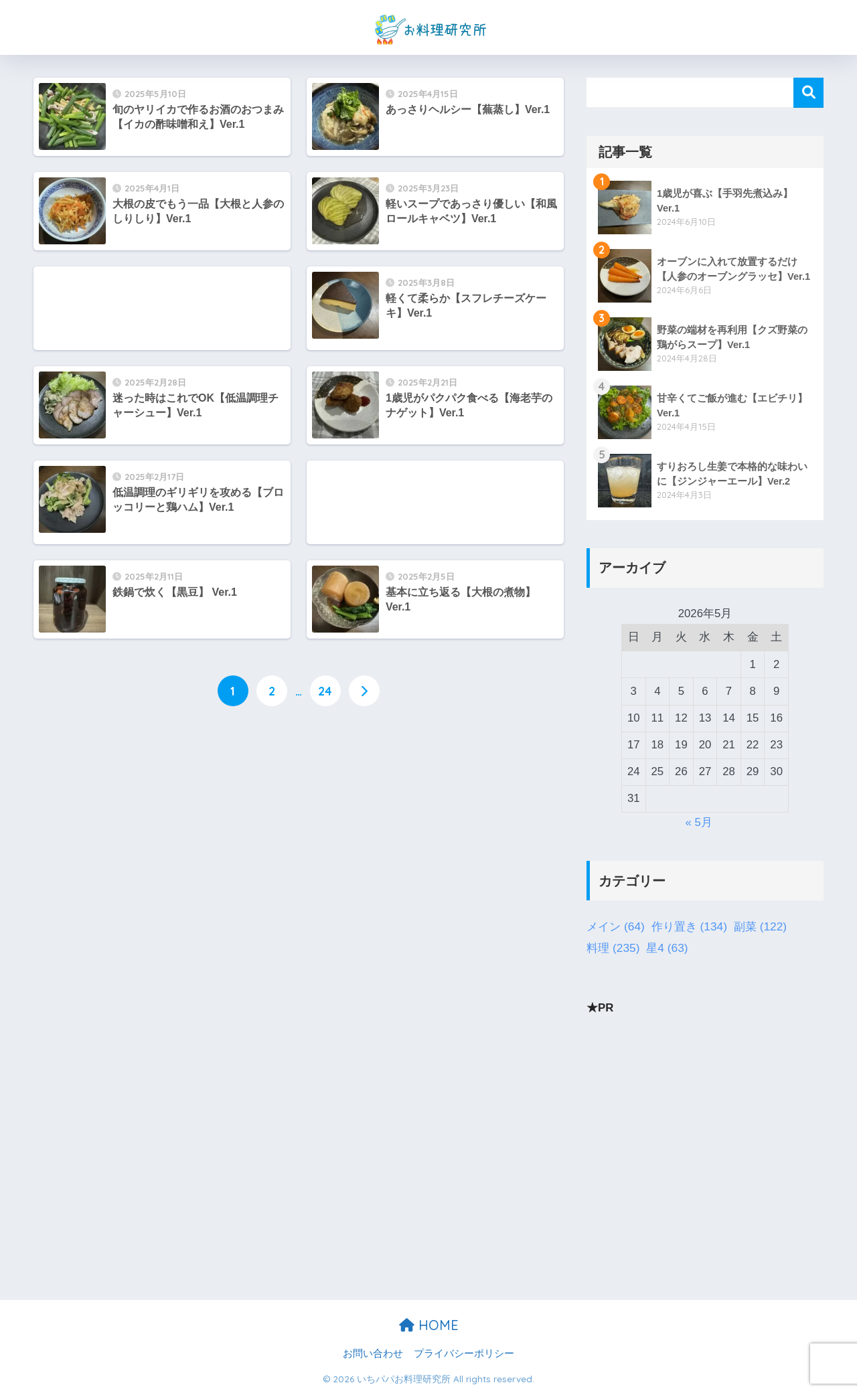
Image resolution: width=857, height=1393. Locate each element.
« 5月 (699, 822)
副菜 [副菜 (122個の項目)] (760, 927)
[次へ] (364, 690)
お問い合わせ (373, 1353)
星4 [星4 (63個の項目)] (667, 948)
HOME (429, 1325)
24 (325, 690)
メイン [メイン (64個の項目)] (616, 927)
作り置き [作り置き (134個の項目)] (689, 927)
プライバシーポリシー (464, 1353)
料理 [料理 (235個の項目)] (613, 948)
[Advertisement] (162, 308)
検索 (808, 93)
